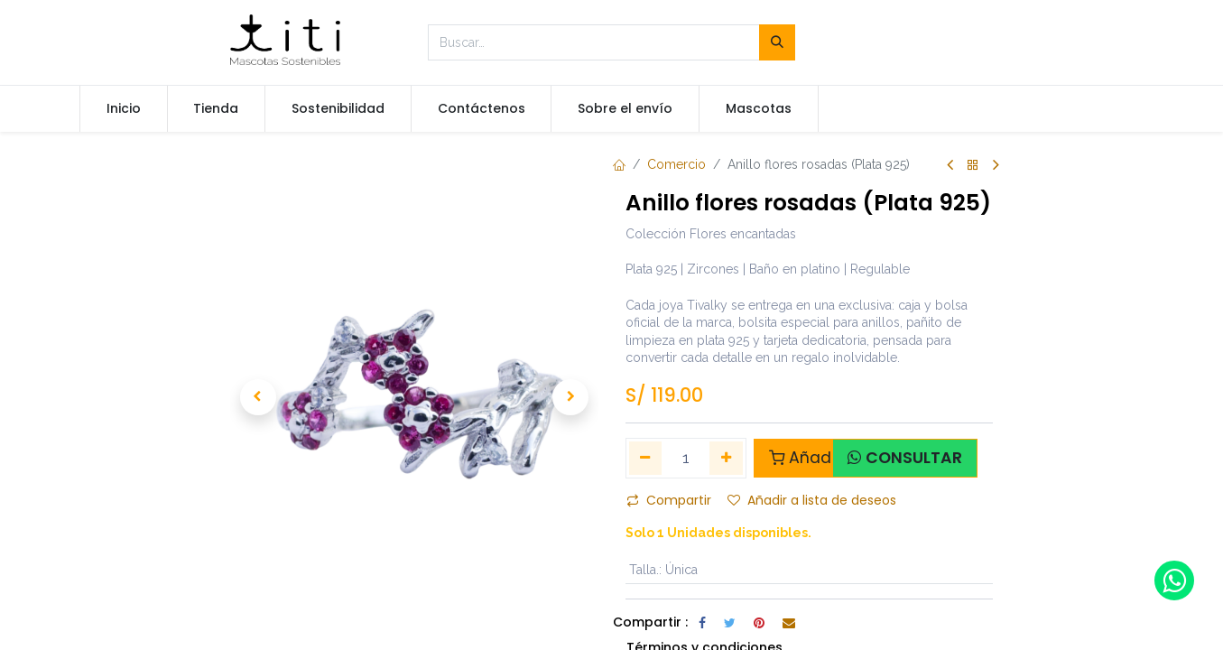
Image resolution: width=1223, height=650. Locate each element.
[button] (257, 397)
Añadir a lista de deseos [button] (811, 500)
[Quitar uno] (645, 457)
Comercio (676, 164)
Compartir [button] (668, 500)
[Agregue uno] (726, 457)
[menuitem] (123, 109)
